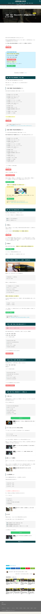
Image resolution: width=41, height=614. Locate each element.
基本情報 (17, 610)
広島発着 (31, 610)
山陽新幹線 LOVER (8, 612)
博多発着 (25, 610)
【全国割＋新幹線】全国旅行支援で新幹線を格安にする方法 (19, 201)
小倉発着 (28, 610)
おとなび (20, 534)
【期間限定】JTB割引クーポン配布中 (20, 4)
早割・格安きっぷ (4, 610)
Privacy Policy (4, 606)
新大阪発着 (21, 610)
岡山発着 (35, 610)
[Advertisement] (20, 29)
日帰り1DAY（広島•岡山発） (11, 59)
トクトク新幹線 (8, 120)
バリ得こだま (20, 417)
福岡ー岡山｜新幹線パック (11, 65)
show (25, 72)
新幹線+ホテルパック (10, 198)
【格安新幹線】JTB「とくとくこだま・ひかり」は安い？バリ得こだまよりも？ (21, 125)
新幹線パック (8, 610)
